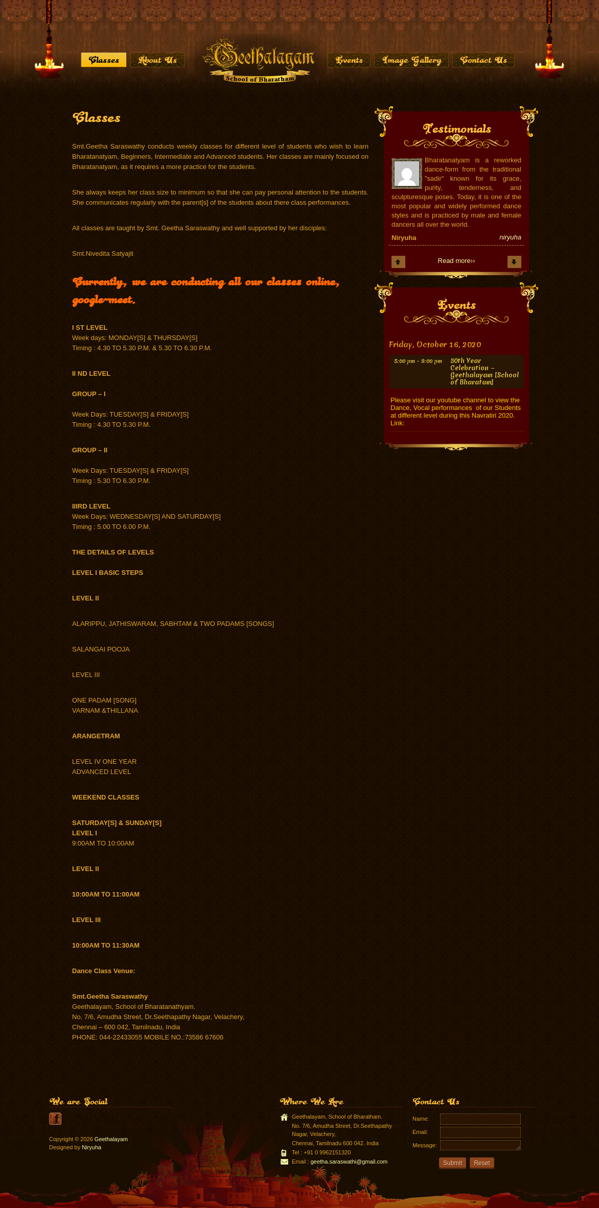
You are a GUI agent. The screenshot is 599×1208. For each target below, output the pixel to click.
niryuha (510, 237)
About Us (157, 59)
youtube (55, 1119)
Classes (103, 59)
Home (258, 60)
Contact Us (483, 59)
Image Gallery (411, 59)
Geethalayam (111, 1139)
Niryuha (91, 1147)
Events (349, 59)
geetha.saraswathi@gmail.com (349, 1161)
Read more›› (456, 260)
